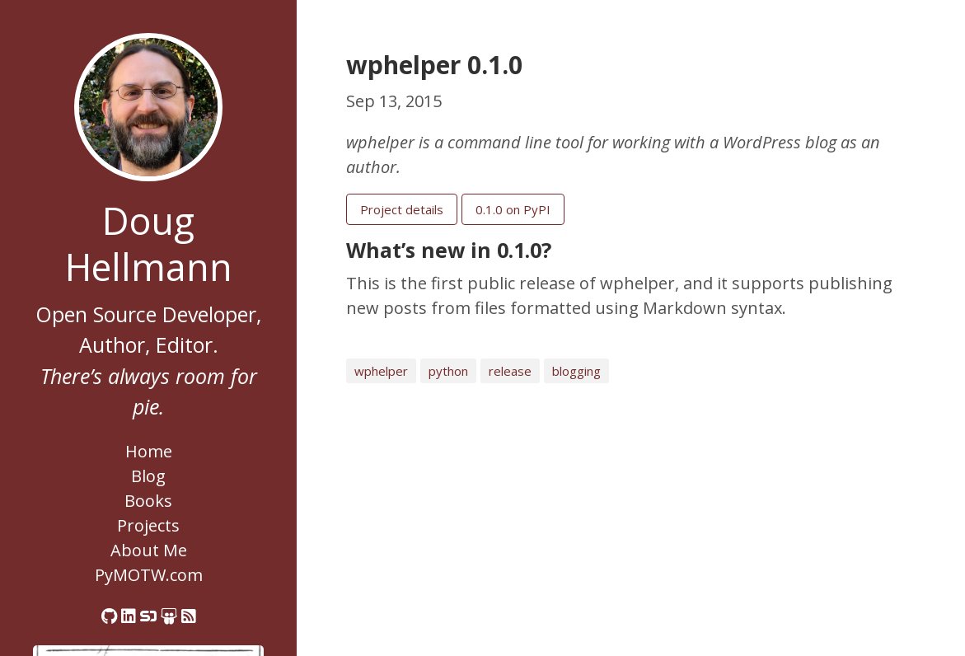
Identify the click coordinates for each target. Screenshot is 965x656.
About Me (148, 550)
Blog (148, 476)
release (510, 371)
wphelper (381, 371)
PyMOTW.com (149, 575)
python (448, 371)
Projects (148, 525)
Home (148, 451)
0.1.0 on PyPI (512, 209)
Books (148, 501)
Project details (401, 209)
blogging (576, 371)
